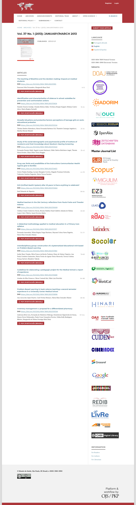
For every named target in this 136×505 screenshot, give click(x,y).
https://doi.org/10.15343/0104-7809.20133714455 (39, 169)
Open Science (89, 16)
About (75, 16)
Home (19, 16)
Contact (58, 20)
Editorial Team (62, 16)
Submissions (44, 20)
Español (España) (100, 50)
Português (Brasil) (100, 43)
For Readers (95, 452)
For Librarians (96, 460)
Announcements (44, 16)
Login (116, 3)
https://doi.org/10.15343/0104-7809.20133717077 (39, 229)
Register (108, 3)
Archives (30, 16)
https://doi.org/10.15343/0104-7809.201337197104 (39, 311)
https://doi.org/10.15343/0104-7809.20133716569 (39, 207)
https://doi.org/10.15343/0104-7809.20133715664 (39, 188)
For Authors (95, 456)
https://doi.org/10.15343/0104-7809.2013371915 (38, 84)
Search (113, 16)
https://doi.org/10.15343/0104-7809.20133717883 (39, 251)
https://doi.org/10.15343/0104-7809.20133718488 (39, 275)
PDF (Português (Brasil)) (31, 91)
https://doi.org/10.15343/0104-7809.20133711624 (39, 103)
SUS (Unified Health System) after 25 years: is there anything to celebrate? (48, 185)
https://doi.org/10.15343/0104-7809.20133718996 (39, 294)
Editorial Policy (26, 20)
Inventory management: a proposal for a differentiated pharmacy (44, 309)
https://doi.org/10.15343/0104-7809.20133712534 (39, 125)
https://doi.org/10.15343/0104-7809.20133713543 (39, 147)
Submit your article (102, 28)
